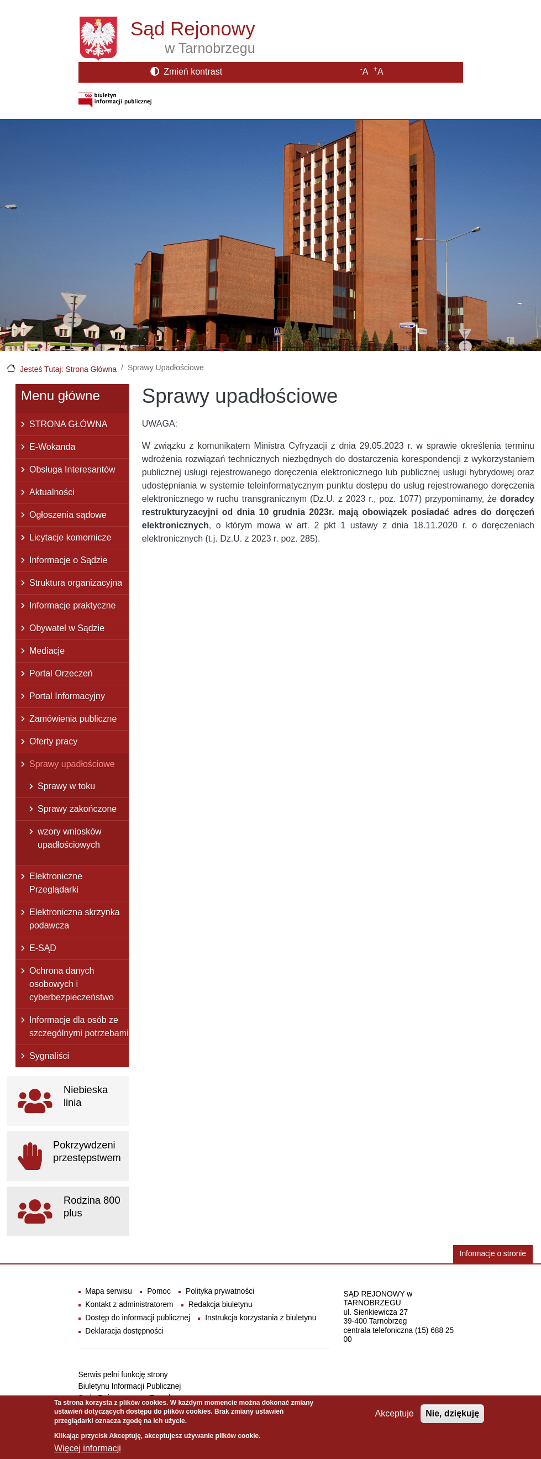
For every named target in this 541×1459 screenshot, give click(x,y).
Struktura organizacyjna (75, 582)
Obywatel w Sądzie (66, 628)
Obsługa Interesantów (72, 469)
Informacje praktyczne (72, 605)
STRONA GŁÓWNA (68, 424)
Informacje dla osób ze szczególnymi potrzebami (79, 1026)
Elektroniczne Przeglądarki (55, 883)
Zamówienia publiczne (73, 718)
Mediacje (47, 650)
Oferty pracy (53, 741)
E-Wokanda (52, 447)
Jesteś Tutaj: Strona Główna (68, 369)
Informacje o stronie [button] (493, 1254)
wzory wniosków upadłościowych (70, 838)
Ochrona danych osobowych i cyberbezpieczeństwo (71, 984)
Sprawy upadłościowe (72, 764)
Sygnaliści (49, 1056)
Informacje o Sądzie (68, 560)
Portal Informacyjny (67, 696)
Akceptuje (394, 1418)
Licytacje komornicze (70, 537)
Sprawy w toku (66, 786)
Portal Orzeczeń (61, 673)
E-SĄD (42, 948)
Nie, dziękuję (452, 1418)
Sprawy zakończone (77, 809)
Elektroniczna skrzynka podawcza (74, 918)
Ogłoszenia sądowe (68, 514)
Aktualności (52, 492)
